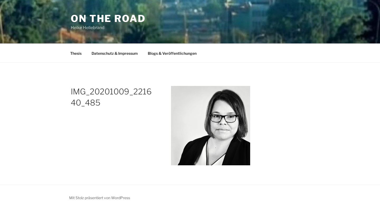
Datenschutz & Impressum (115, 53)
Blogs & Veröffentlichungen (172, 53)
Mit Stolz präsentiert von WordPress (99, 197)
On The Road (108, 18)
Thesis (76, 53)
